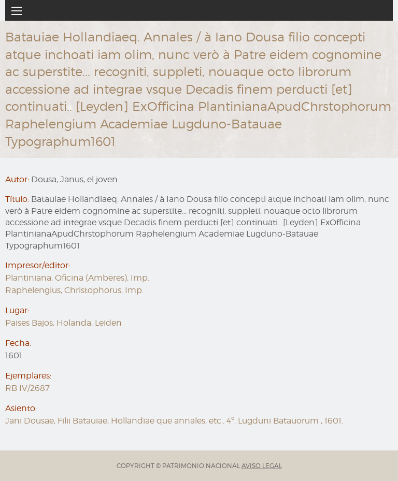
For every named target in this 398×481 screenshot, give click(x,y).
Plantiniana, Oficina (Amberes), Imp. (77, 278)
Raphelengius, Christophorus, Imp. (74, 290)
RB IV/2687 (27, 388)
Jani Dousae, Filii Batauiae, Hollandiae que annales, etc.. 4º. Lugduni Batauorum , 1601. (174, 421)
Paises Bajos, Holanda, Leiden (63, 323)
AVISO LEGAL (261, 466)
